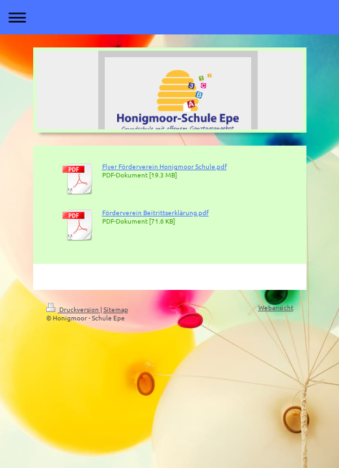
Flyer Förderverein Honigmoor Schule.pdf (164, 166)
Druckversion (73, 309)
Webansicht (275, 307)
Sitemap (115, 309)
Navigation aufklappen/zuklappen (169, 17)
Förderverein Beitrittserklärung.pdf (155, 212)
